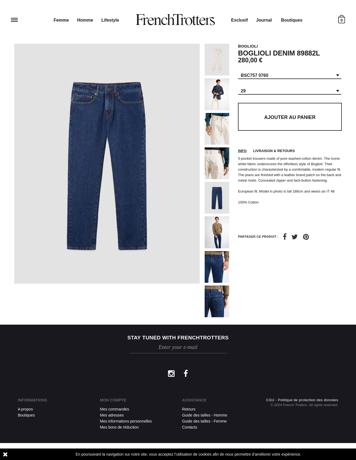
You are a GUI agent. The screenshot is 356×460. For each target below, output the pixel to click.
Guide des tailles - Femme (204, 421)
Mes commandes (114, 409)
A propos (25, 409)
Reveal (14, 19)
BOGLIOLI (248, 46)
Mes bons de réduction (119, 427)
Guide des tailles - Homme (204, 415)
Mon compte (113, 400)
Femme (61, 20)
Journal (264, 20)
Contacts (189, 427)
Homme (85, 20)
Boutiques (291, 20)
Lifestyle (110, 20)
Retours (188, 409)
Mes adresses (112, 415)
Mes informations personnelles (126, 421)
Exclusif (239, 20)
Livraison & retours (274, 151)
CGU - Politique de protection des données (302, 417)
